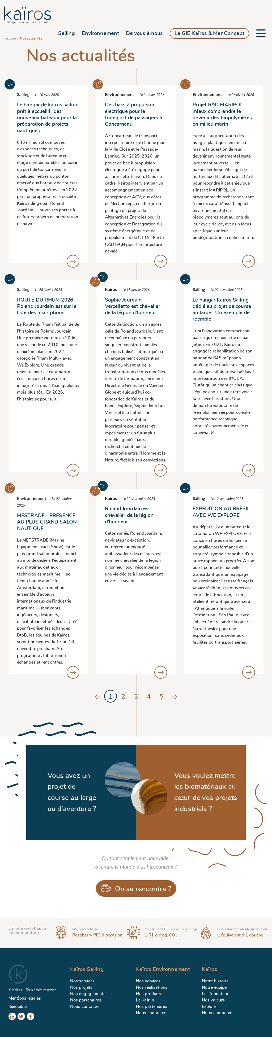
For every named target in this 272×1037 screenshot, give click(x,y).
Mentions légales (24, 998)
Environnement (100, 33)
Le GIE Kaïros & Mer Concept (210, 33)
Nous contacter (85, 1006)
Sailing (66, 33)
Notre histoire (215, 981)
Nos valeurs (213, 1000)
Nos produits (148, 994)
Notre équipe (214, 987)
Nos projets (81, 987)
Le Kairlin (145, 1000)
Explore (209, 1006)
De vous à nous (144, 33)
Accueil (10, 38)
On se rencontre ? (136, 888)
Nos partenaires (85, 1000)
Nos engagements (88, 994)
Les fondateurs (216, 994)
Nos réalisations (152, 987)
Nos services (82, 981)
